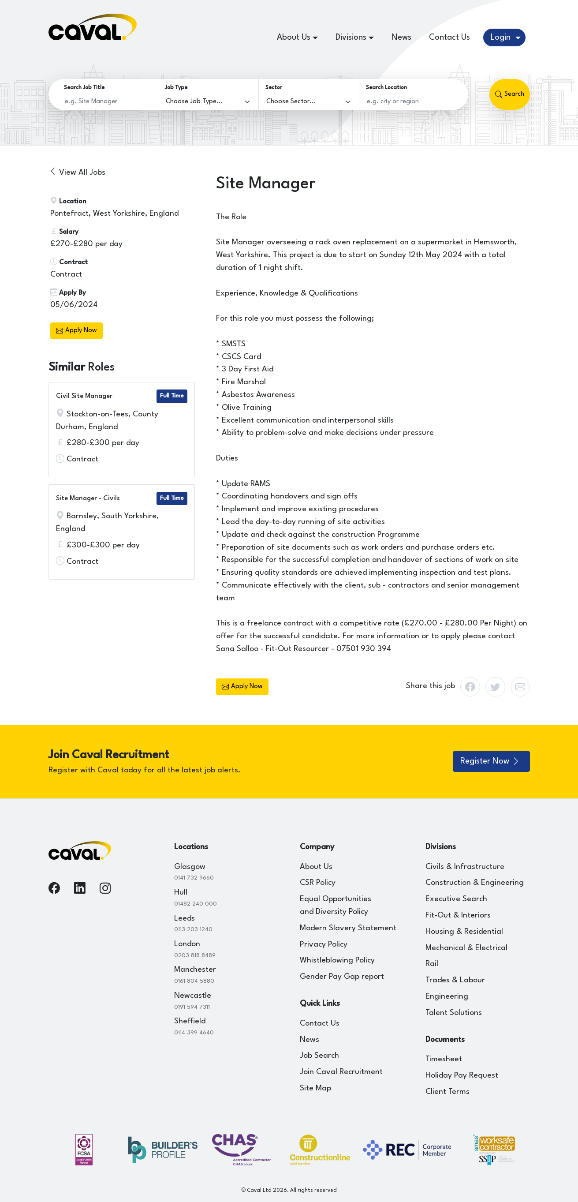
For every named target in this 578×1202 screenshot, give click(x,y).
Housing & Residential (464, 932)
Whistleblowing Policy (337, 960)
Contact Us (449, 37)
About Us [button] (293, 37)
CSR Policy (318, 883)
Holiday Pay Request (461, 1075)
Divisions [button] (351, 37)
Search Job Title (84, 87)
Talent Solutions (453, 1013)
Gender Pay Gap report (342, 977)
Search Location (386, 87)
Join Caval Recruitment (341, 1072)
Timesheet (443, 1059)
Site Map (315, 1088)
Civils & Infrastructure (464, 867)
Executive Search (456, 899)
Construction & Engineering (474, 883)
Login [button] (502, 37)
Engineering (446, 996)
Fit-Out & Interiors (458, 915)
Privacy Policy (323, 944)
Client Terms (447, 1092)
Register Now (490, 761)
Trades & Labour (455, 980)
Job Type (176, 87)
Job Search (319, 1056)
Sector (273, 87)
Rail (431, 964)
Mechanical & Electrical (466, 948)
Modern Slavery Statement (348, 928)
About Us (316, 867)
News (401, 37)
